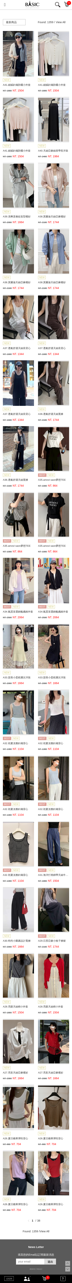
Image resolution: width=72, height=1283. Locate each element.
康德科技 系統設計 (36, 1269)
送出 (50, 1261)
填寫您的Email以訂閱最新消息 (36, 1254)
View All (60, 22)
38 (38, 1220)
